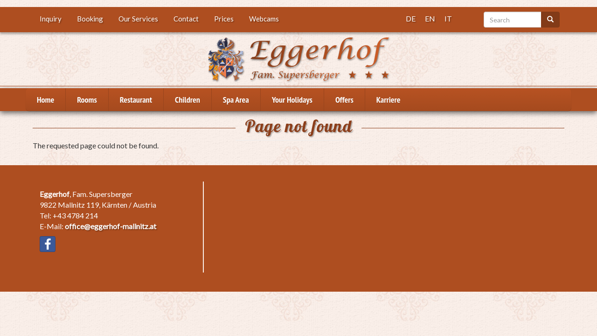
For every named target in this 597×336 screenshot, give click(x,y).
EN (430, 18)
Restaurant (136, 99)
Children (187, 99)
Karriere (388, 99)
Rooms (87, 99)
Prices (224, 18)
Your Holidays (292, 99)
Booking (90, 18)
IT (448, 18)
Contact (186, 18)
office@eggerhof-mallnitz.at (110, 226)
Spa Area (236, 99)
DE (411, 18)
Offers (344, 99)
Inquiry (51, 18)
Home (45, 99)
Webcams (264, 18)
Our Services (138, 18)
